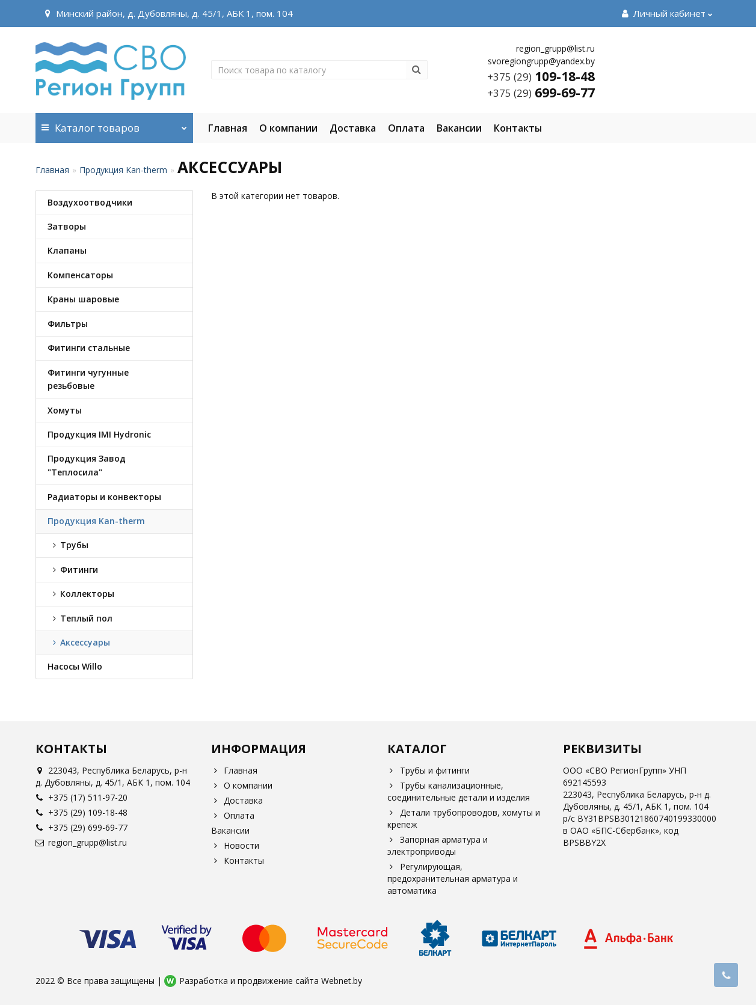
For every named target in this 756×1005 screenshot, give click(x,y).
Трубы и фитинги (428, 770)
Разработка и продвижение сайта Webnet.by (270, 980)
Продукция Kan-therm (123, 170)
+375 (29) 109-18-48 (81, 812)
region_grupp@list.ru (81, 842)
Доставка (353, 128)
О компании (288, 128)
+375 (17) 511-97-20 (81, 797)
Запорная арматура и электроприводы (437, 845)
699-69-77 (541, 92)
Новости (235, 845)
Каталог (114, 124)
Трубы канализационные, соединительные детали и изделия (458, 791)
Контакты (518, 128)
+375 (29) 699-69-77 (81, 827)
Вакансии (459, 128)
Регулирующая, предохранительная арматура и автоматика (452, 878)
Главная (227, 128)
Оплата (406, 128)
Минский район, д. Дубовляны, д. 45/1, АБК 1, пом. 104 (167, 13)
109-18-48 (541, 76)
